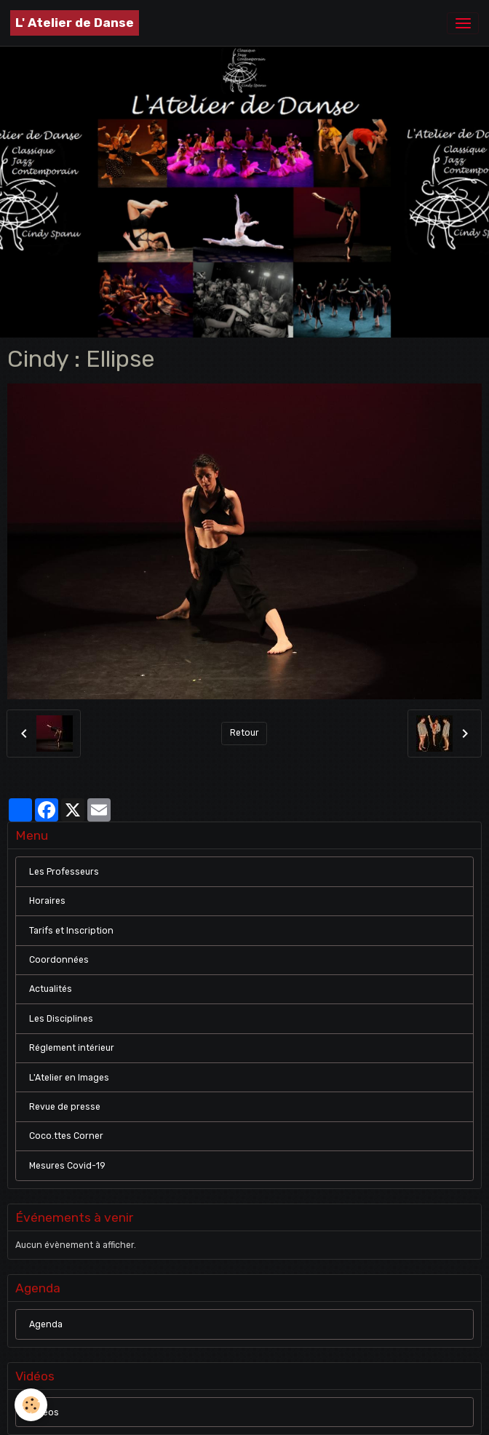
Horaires (47, 901)
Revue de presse (64, 1107)
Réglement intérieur (71, 1048)
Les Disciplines (61, 1019)
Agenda (46, 1324)
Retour (244, 733)
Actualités (50, 989)
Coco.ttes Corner (66, 1136)
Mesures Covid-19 (67, 1166)
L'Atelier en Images (69, 1078)
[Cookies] (31, 1404)
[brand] (74, 23)
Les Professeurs (64, 872)
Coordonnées (59, 960)
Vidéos (44, 1412)
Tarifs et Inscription (71, 931)
